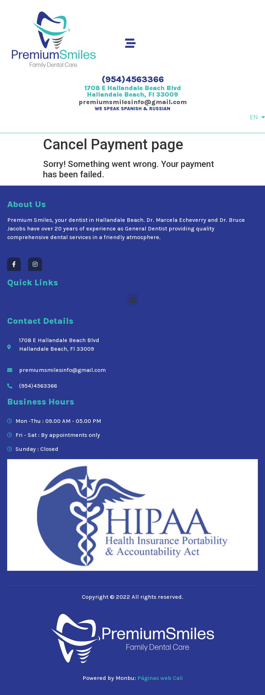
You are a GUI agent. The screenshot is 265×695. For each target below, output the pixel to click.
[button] (132, 300)
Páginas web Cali (160, 678)
